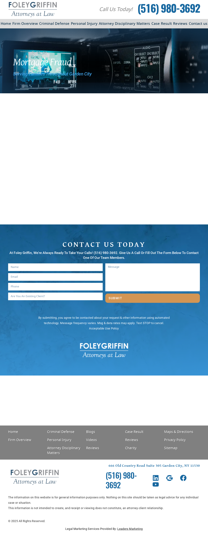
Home (6, 23)
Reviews (180, 23)
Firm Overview (25, 23)
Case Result (161, 23)
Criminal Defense (54, 23)
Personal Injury (84, 23)
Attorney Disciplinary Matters (124, 23)
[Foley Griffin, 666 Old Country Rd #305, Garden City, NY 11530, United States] (104, 401)
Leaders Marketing (130, 529)
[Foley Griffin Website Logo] (32, 9)
